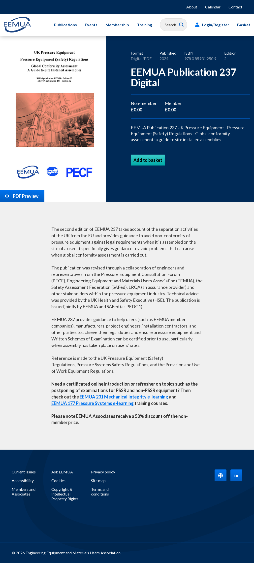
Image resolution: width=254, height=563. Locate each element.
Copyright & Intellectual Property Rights (64, 494)
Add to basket (147, 160)
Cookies (58, 480)
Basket (243, 24)
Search (181, 25)
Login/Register (215, 24)
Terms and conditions (100, 491)
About (191, 6)
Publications (65, 24)
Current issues (24, 471)
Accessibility (23, 480)
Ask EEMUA (62, 471)
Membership (117, 24)
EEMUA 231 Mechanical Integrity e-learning (124, 396)
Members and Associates (23, 491)
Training (144, 24)
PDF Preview (21, 196)
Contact (235, 6)
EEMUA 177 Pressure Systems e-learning (92, 403)
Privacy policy (103, 471)
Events (91, 24)
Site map (98, 480)
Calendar (213, 6)
